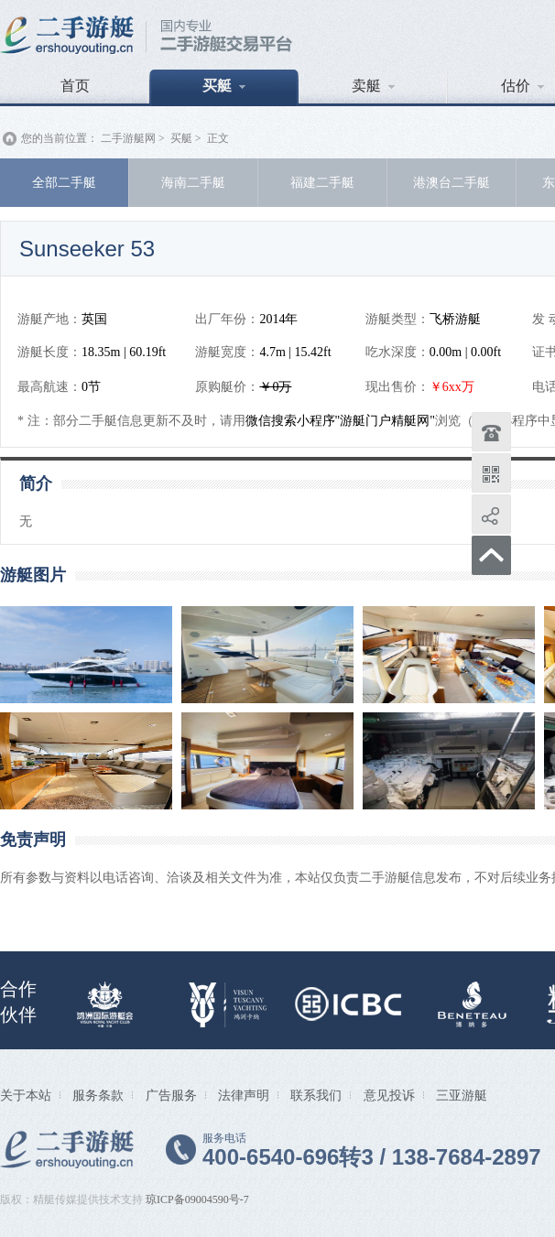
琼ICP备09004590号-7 (197, 1199)
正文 (218, 138)
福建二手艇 (322, 182)
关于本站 (25, 1095)
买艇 (223, 85)
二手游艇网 (128, 138)
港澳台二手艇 (451, 182)
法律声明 (243, 1095)
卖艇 (373, 85)
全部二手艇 (64, 182)
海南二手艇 (193, 182)
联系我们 (316, 1095)
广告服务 (171, 1095)
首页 (75, 85)
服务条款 (98, 1095)
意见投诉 (389, 1095)
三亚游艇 (461, 1095)
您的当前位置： (59, 138)
